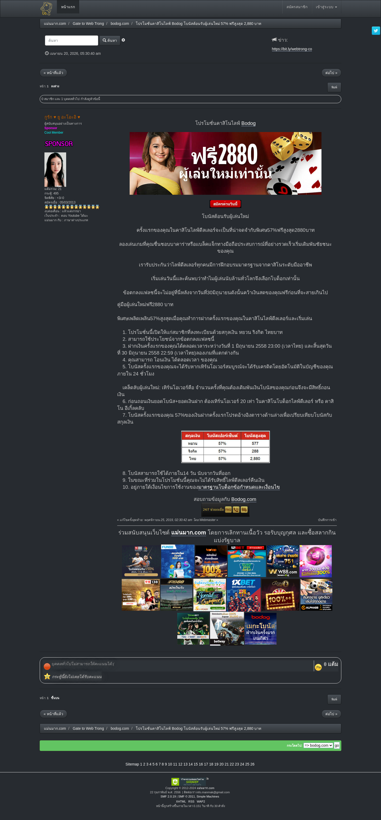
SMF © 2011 (186, 796)
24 (242, 764)
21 (227, 764)
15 (196, 764)
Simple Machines (208, 796)
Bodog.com (243, 499)
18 (211, 764)
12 (180, 764)
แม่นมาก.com (188, 532)
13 (185, 764)
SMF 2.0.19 (168, 796)
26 (252, 764)
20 (221, 764)
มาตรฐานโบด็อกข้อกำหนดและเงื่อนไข (239, 487)
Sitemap (132, 764)
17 (206, 764)
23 (237, 764)
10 (170, 764)
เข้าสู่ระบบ (326, 7)
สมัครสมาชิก (297, 7)
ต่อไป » (331, 73)
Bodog (248, 123)
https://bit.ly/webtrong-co (292, 49)
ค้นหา (110, 40)
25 (247, 764)
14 (191, 764)
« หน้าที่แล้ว (53, 73)
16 (201, 764)
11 (175, 764)
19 (216, 764)
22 (232, 764)
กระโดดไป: (294, 745)
